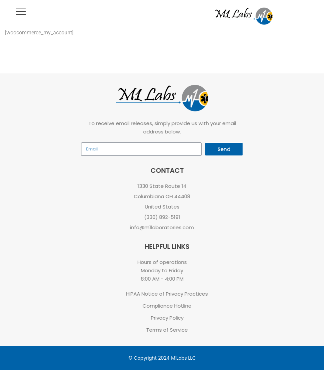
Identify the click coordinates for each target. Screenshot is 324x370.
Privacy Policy (167, 317)
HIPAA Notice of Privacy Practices (167, 293)
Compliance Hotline (167, 305)
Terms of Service (167, 329)
